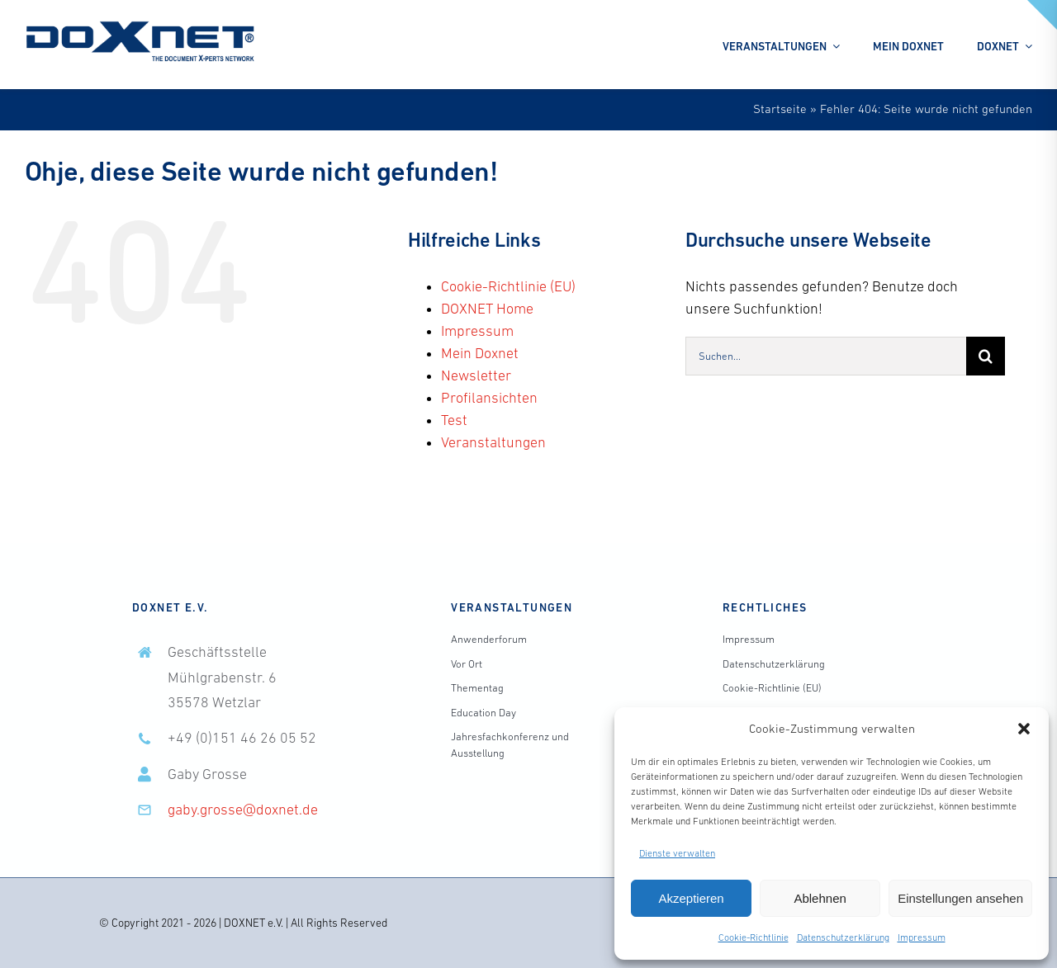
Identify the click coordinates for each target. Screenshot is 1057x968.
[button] (1024, 728)
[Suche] (985, 356)
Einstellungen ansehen (960, 898)
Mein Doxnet (480, 353)
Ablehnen (820, 898)
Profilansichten (489, 398)
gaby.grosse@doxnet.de (243, 809)
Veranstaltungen (493, 442)
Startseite (780, 109)
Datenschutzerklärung (843, 937)
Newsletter (476, 375)
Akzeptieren (690, 898)
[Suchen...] (825, 356)
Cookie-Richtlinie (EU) (508, 286)
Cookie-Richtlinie (753, 937)
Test (454, 420)
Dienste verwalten (677, 853)
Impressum (922, 937)
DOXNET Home (487, 308)
